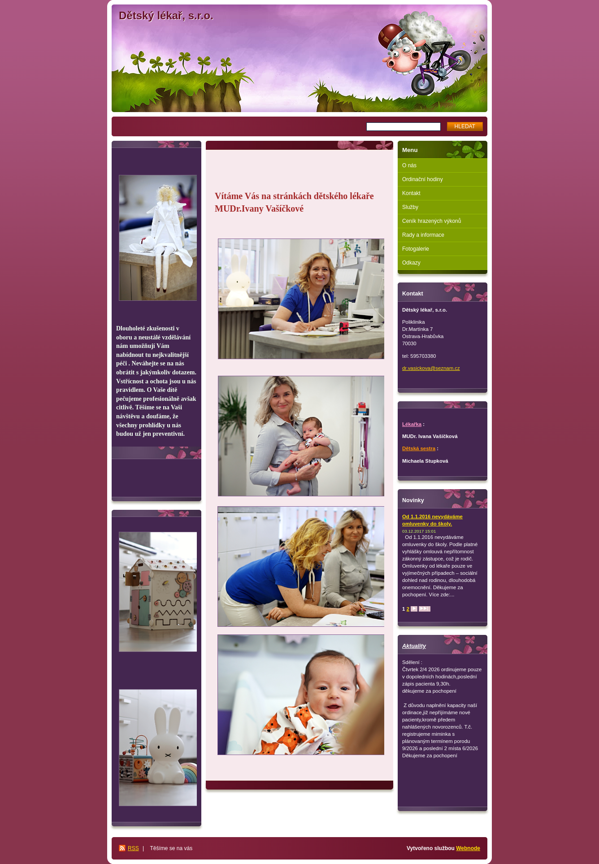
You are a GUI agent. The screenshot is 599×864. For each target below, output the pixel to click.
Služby (410, 207)
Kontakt (411, 193)
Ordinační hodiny (422, 179)
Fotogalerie (415, 249)
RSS (133, 848)
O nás (409, 165)
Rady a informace (423, 235)
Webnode (468, 848)
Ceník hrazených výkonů (431, 221)
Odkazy (411, 263)
